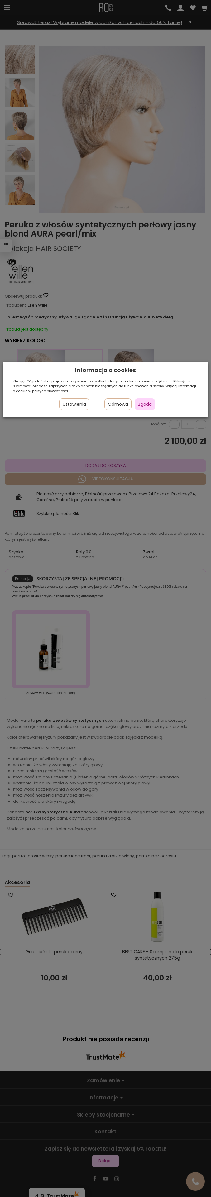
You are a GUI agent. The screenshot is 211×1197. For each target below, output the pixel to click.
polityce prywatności (50, 391)
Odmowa (118, 404)
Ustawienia (74, 404)
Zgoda (145, 404)
